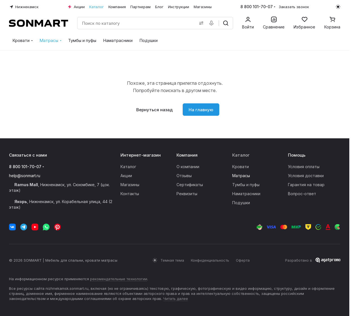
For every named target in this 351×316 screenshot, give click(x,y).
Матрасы (241, 175)
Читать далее (175, 298)
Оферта (243, 260)
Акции (126, 175)
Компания (187, 155)
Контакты (129, 193)
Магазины (129, 184)
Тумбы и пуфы (246, 184)
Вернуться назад (154, 109)
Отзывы (184, 175)
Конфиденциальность (210, 260)
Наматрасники (246, 193)
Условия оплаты (303, 166)
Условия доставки (306, 175)
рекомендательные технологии (118, 279)
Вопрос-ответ (302, 193)
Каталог (128, 166)
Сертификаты (189, 184)
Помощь (296, 155)
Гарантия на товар (306, 184)
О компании (187, 166)
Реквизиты (186, 193)
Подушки (241, 202)
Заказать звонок (294, 7)
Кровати (240, 166)
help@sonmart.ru (24, 175)
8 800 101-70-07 (256, 6)
